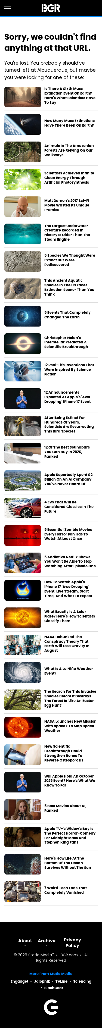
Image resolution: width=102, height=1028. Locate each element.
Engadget (19, 981)
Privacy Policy (72, 942)
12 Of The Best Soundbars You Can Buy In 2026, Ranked (67, 452)
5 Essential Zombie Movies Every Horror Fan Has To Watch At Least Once (68, 534)
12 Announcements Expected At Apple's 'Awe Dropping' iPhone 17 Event (67, 397)
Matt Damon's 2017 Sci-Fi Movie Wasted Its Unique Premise (66, 205)
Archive (46, 941)
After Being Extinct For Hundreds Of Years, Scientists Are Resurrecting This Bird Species (69, 425)
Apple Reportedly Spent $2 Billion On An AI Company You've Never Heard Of (68, 479)
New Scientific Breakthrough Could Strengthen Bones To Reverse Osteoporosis (63, 753)
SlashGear (53, 988)
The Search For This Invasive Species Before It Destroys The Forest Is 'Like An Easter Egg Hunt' (70, 698)
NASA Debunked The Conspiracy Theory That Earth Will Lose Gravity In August (66, 644)
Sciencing (82, 981)
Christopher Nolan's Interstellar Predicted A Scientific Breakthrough (66, 342)
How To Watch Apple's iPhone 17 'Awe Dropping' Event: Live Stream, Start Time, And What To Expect (68, 589)
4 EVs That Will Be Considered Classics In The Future (69, 507)
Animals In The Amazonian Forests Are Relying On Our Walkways (69, 150)
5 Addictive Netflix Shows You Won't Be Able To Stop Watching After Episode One (70, 562)
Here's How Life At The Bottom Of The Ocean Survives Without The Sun (67, 863)
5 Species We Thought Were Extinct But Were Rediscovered (69, 260)
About (25, 941)
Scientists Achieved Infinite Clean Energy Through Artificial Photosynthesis (69, 178)
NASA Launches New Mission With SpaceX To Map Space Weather (70, 726)
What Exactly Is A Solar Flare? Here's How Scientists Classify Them (69, 616)
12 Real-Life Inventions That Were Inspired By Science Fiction (69, 370)
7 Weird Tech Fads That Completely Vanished (65, 890)
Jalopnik (42, 981)
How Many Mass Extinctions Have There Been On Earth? (69, 123)
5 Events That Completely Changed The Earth (67, 315)
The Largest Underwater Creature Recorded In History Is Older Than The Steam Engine (67, 233)
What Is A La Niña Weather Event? (68, 671)
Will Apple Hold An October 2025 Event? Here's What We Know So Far (69, 781)
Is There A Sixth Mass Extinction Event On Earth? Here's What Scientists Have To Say (69, 96)
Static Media (40, 955)
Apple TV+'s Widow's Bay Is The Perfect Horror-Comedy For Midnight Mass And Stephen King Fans (69, 836)
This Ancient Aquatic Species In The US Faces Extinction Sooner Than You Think (69, 287)
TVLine (61, 981)
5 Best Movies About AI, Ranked (65, 808)
